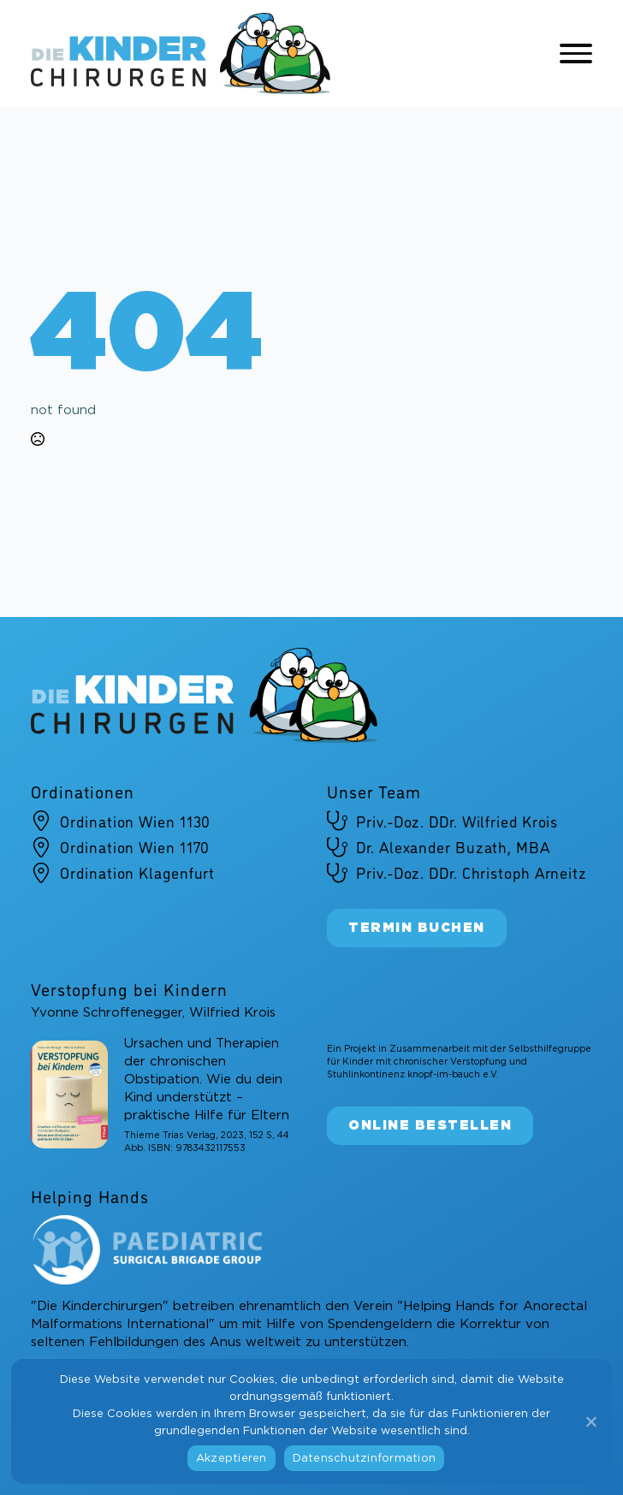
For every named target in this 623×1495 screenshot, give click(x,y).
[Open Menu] (576, 54)
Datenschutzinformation (364, 1458)
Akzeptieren (231, 1458)
